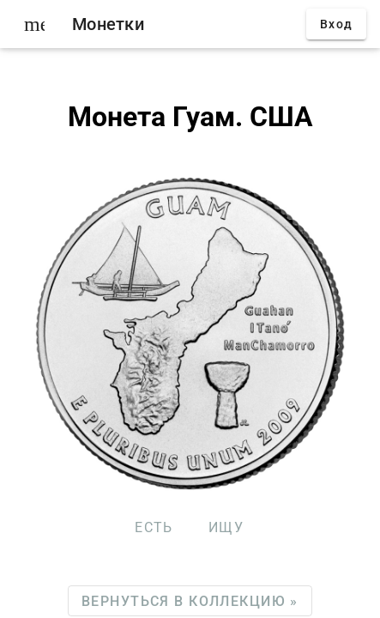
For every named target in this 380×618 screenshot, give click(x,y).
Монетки (108, 24)
